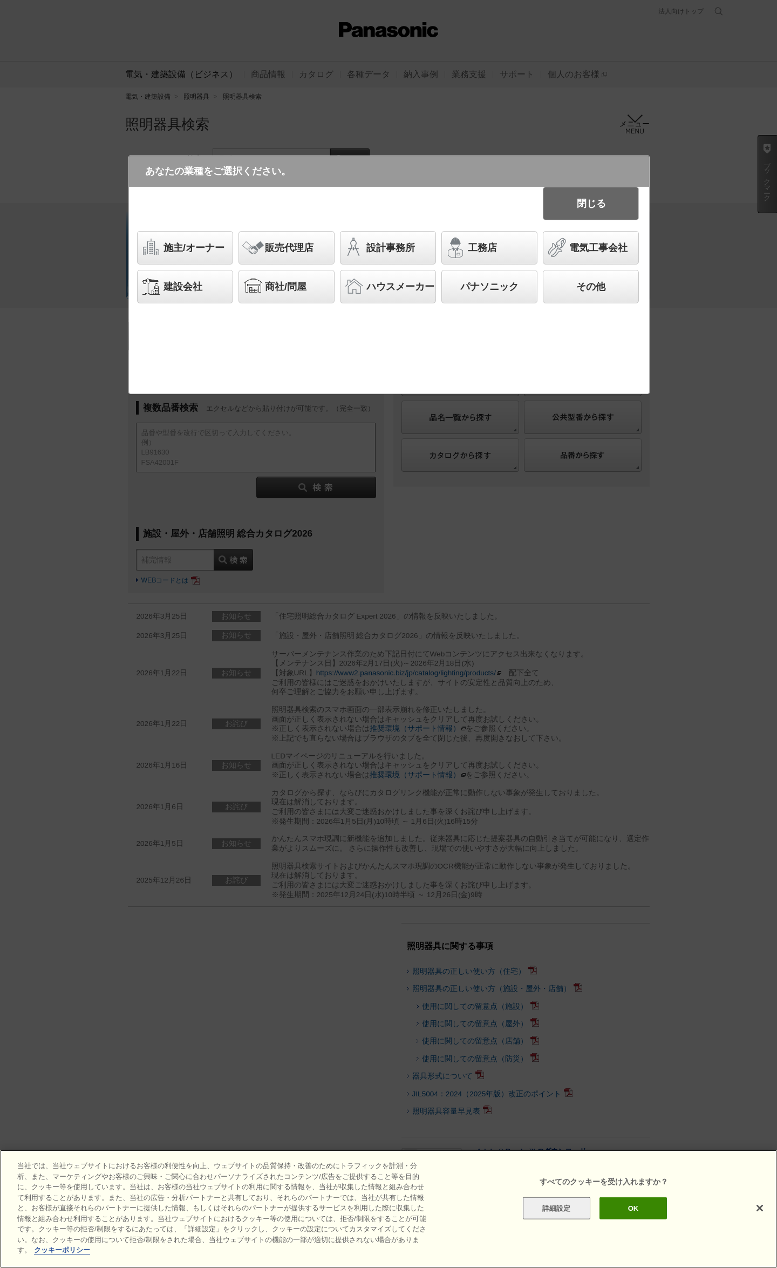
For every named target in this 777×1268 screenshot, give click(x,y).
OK (633, 1232)
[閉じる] (760, 1232)
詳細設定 (556, 1232)
